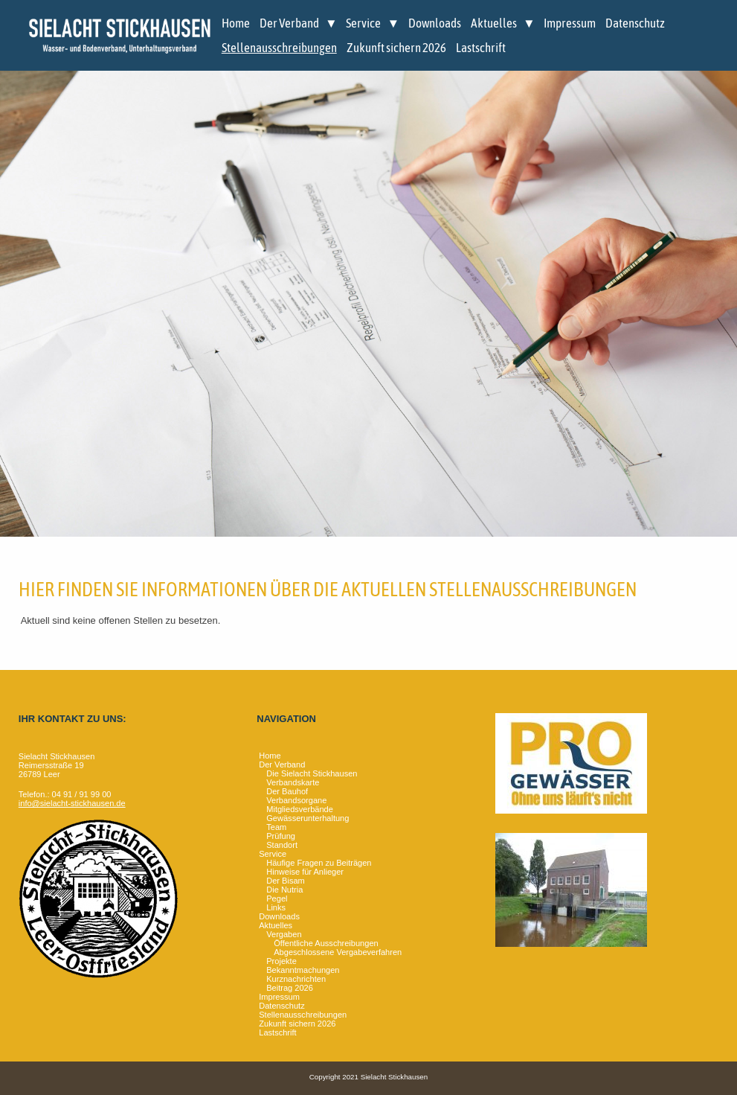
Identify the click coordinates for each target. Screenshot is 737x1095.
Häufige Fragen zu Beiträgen (318, 862)
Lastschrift (481, 47)
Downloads (434, 23)
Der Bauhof (287, 791)
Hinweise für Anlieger (305, 871)
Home (236, 23)
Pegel (276, 898)
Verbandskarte (292, 782)
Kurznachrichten (296, 978)
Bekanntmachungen (302, 969)
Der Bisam (285, 880)
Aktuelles (494, 23)
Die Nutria (284, 889)
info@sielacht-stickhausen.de (72, 803)
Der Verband (289, 23)
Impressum (570, 23)
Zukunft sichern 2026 (396, 47)
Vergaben (283, 934)
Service (363, 23)
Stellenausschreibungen (279, 47)
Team (276, 827)
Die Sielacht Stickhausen (311, 773)
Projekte (281, 961)
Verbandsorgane (296, 800)
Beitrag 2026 (289, 987)
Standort (281, 844)
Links (276, 907)
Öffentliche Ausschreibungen (326, 943)
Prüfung (280, 835)
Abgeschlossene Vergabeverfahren (338, 952)
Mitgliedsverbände (299, 809)
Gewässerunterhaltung (307, 818)
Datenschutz (635, 23)
